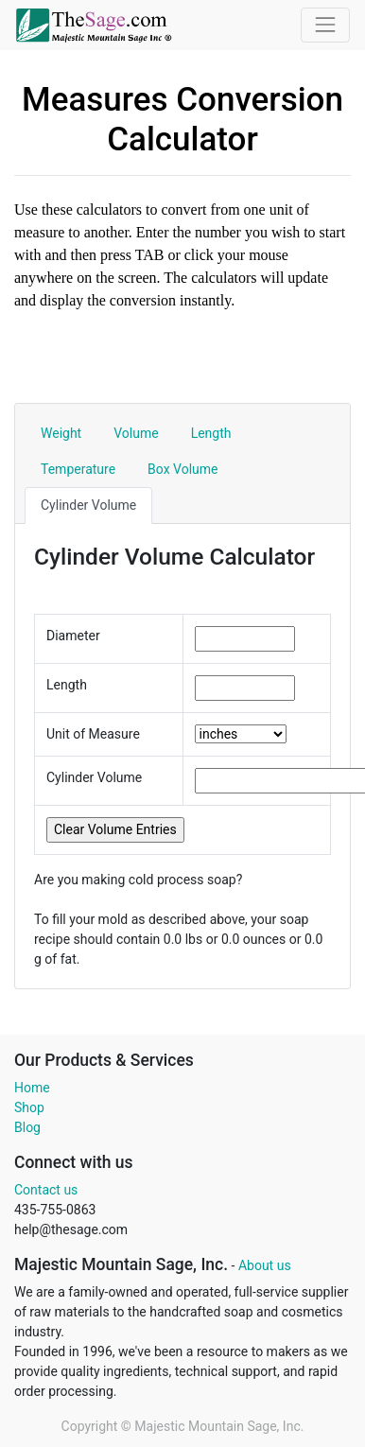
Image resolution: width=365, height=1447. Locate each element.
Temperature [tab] (78, 469)
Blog (27, 1127)
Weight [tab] (61, 433)
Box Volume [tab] (182, 469)
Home (32, 1087)
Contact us (46, 1189)
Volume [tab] (135, 433)
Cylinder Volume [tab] (88, 505)
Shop (29, 1107)
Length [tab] (211, 433)
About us (264, 1265)
